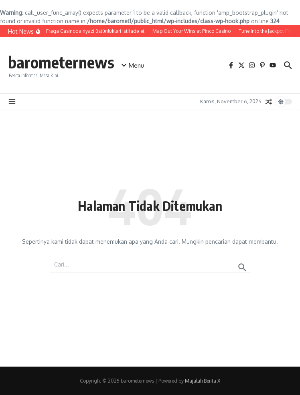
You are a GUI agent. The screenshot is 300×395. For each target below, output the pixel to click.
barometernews (61, 62)
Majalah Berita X (202, 381)
